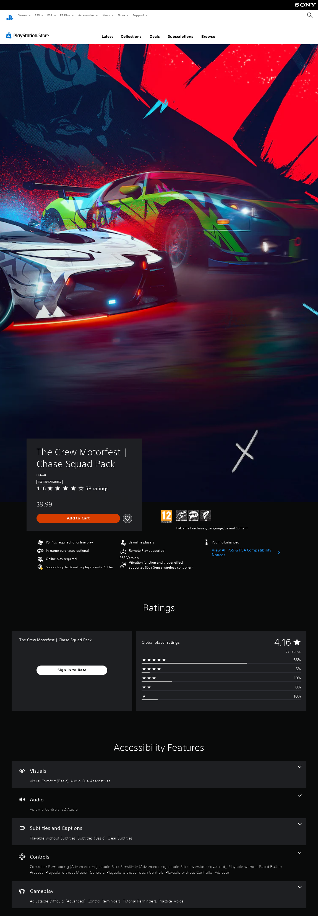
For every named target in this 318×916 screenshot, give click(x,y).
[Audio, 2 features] (159, 798)
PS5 (37, 15)
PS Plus (65, 15)
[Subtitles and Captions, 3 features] (159, 826)
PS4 (50, 15)
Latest (107, 31)
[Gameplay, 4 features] (159, 889)
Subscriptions (180, 31)
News (106, 15)
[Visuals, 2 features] (159, 769)
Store (121, 15)
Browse (208, 31)
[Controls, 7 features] (159, 858)
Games (22, 15)
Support (138, 15)
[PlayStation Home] (9, 15)
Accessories (86, 15)
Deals (155, 31)
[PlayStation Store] (28, 30)
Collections (131, 31)
